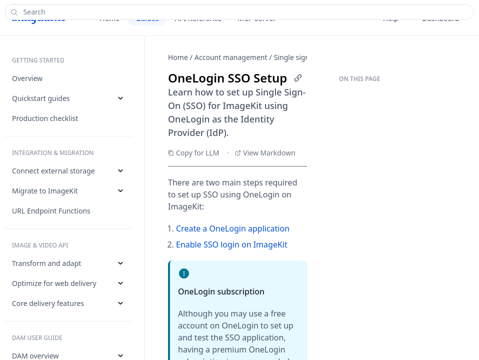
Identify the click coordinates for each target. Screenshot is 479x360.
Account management (231, 57)
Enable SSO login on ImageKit (232, 244)
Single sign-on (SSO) (307, 57)
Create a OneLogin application (233, 228)
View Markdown (265, 153)
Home (178, 57)
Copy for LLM (194, 153)
